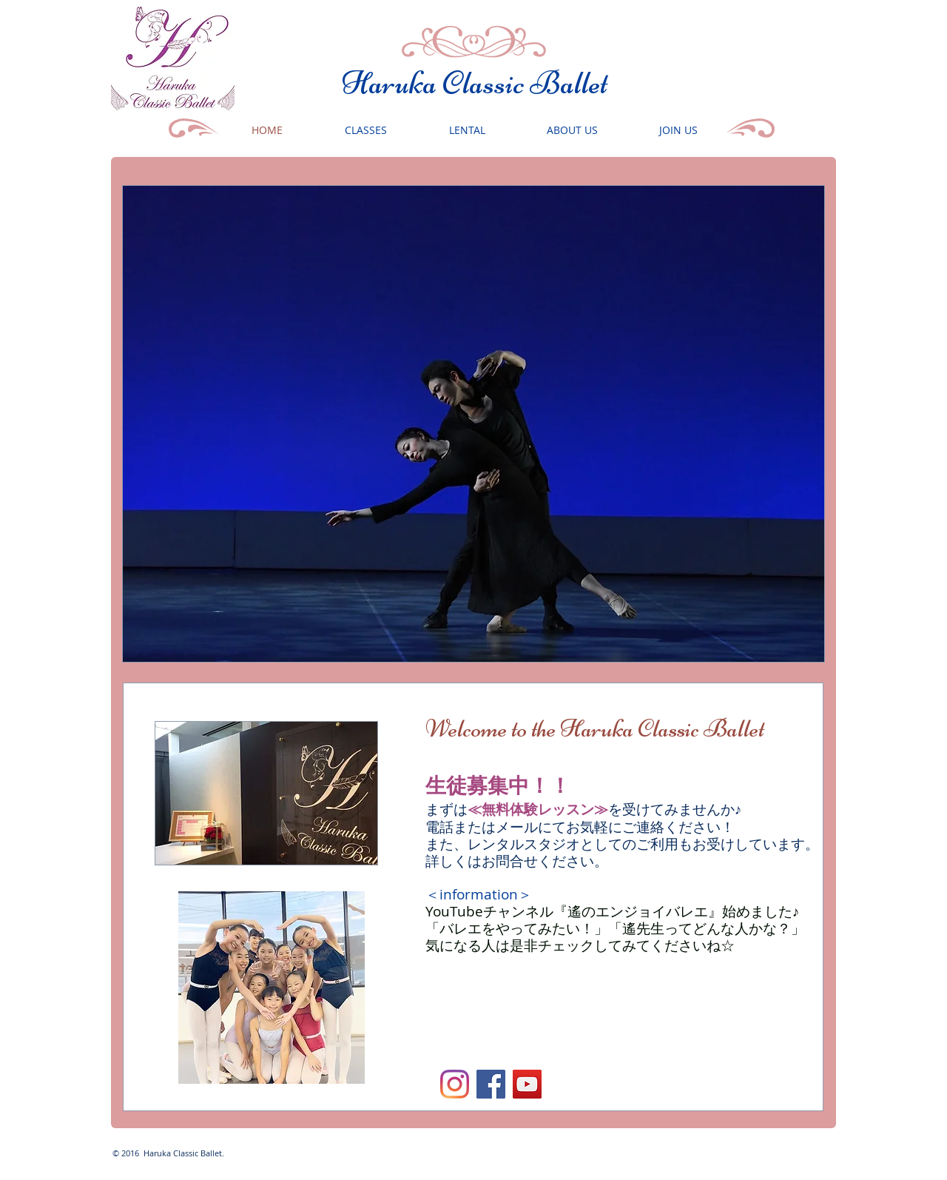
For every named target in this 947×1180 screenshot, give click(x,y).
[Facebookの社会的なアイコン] (490, 1084)
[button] (473, 424)
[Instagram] (454, 1084)
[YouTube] (527, 1084)
